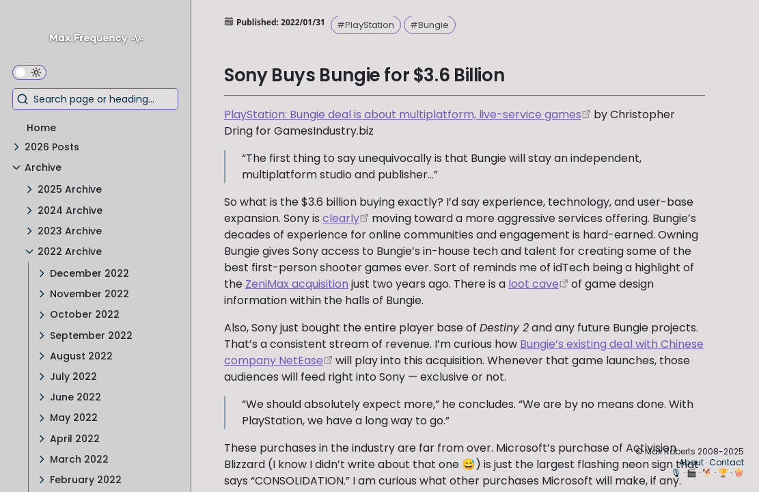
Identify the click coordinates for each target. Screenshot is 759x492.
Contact (726, 462)
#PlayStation (365, 24)
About (691, 462)
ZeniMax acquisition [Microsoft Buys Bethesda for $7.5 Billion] (296, 284)
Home (41, 128)
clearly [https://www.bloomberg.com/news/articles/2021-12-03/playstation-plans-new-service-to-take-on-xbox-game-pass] (340, 218)
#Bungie (429, 24)
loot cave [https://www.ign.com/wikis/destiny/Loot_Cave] (533, 284)
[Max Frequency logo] (101, 40)
